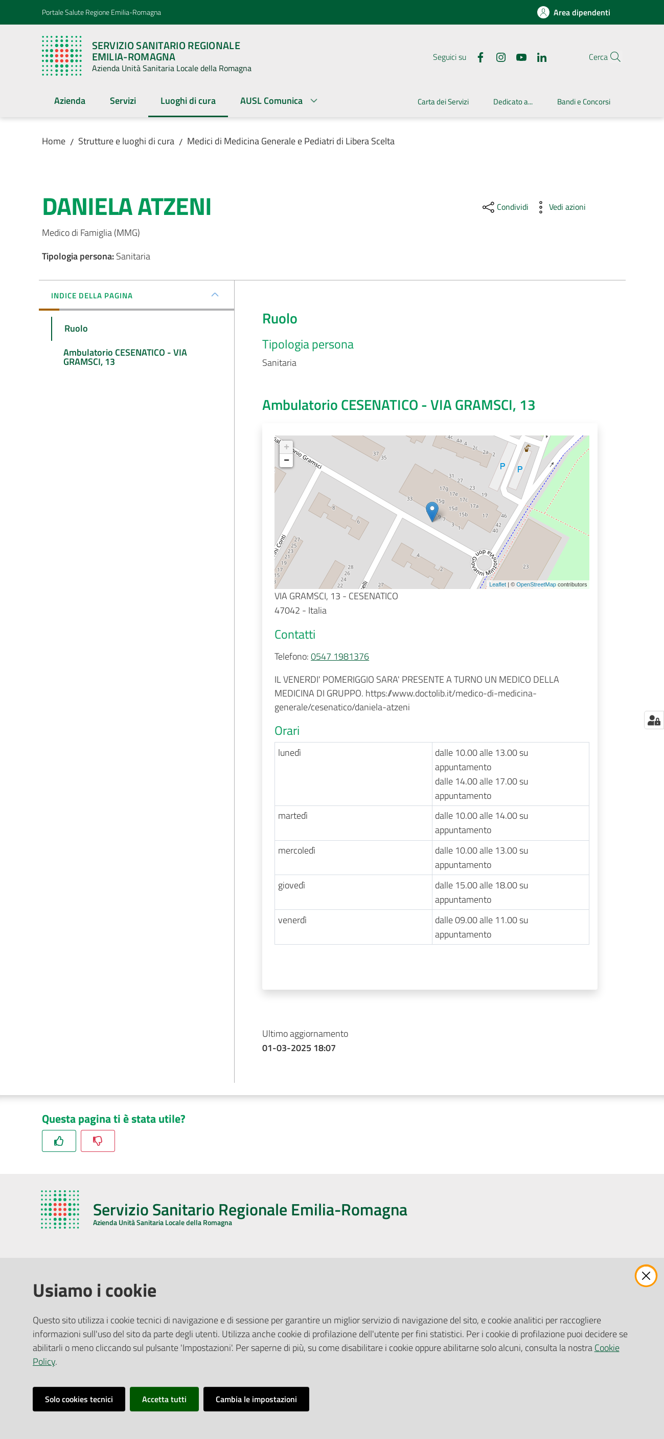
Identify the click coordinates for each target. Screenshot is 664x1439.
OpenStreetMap (536, 584)
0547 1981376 (340, 656)
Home (53, 141)
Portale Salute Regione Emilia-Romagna (101, 12)
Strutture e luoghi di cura (126, 141)
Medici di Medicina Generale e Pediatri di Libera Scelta (291, 141)
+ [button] (286, 447)
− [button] (286, 460)
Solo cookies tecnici (79, 1399)
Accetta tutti (164, 1399)
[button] (610, 57)
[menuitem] (70, 101)
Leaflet (497, 584)
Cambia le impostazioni (256, 1399)
